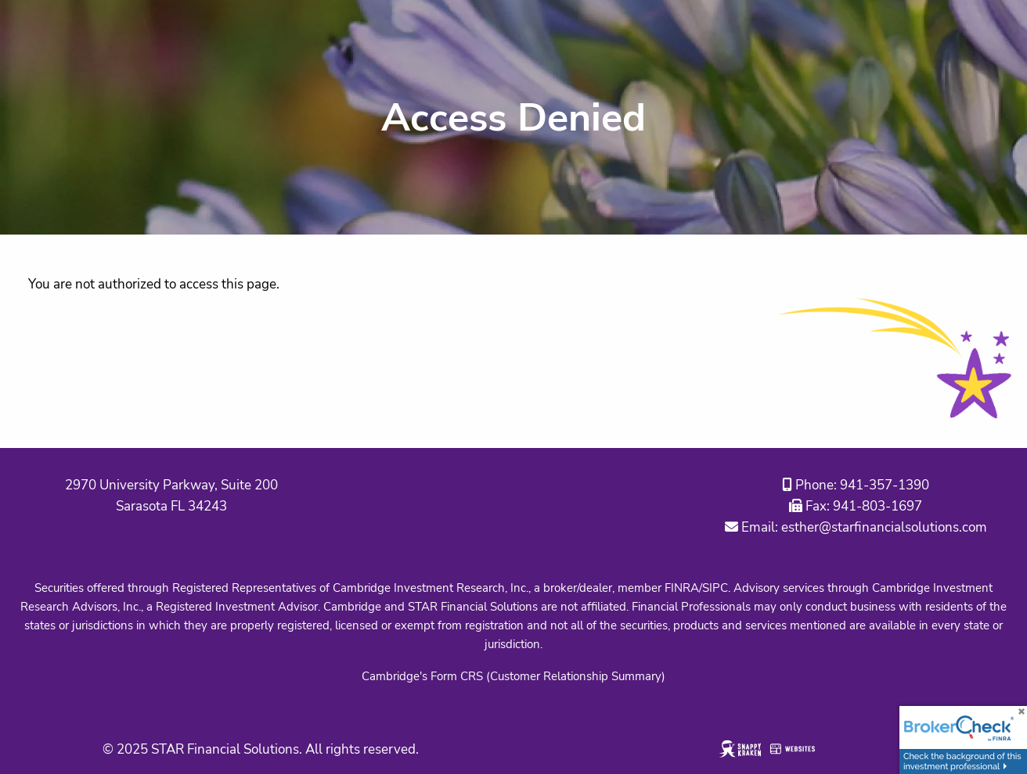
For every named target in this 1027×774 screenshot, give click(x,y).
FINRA (682, 588)
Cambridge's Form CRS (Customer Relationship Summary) (513, 676)
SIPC (715, 588)
